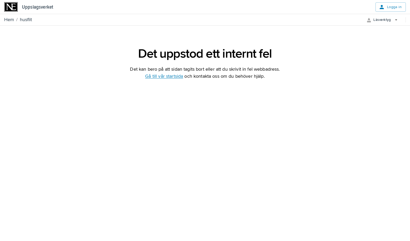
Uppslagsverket (37, 7)
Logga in (390, 7)
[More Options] (384, 19)
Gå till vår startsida (164, 76)
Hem (9, 19)
